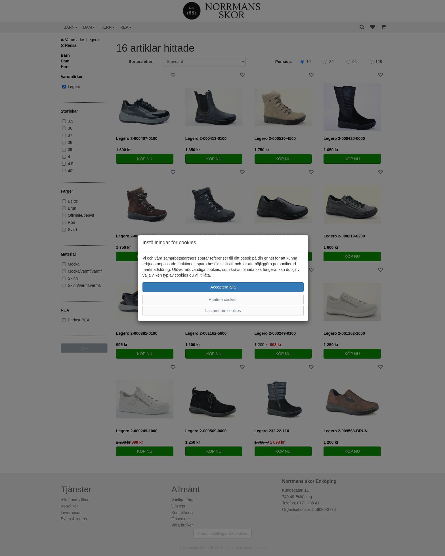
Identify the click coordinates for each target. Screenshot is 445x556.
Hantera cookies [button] (223, 299)
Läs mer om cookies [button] (223, 310)
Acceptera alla (223, 287)
